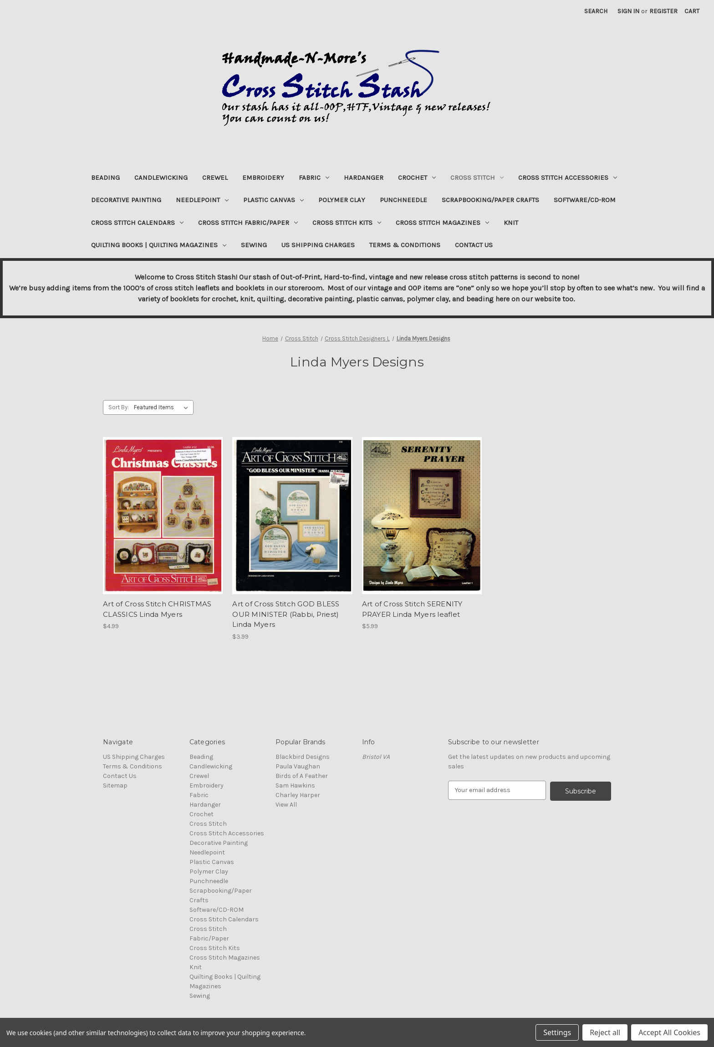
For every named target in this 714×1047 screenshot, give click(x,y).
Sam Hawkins (295, 785)
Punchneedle (403, 200)
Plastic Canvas (273, 200)
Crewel (215, 177)
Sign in (628, 11)
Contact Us (474, 245)
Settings (557, 1032)
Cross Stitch (477, 177)
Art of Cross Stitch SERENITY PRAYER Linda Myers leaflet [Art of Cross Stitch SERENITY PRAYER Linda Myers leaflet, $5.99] (412, 609)
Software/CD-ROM (585, 200)
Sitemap (115, 785)
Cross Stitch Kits (346, 223)
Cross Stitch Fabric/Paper (248, 223)
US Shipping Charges (318, 245)
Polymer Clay (341, 200)
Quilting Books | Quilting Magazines (158, 245)
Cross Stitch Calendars (137, 223)
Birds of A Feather (301, 776)
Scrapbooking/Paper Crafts (490, 200)
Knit (511, 223)
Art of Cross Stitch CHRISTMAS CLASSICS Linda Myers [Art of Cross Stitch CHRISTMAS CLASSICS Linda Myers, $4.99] (157, 609)
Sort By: (118, 407)
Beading (105, 177)
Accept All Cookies (669, 1032)
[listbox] (163, 407)
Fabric (314, 177)
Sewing (254, 245)
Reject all (605, 1032)
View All (286, 804)
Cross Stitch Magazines (442, 223)
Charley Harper (297, 795)
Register (663, 11)
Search (595, 11)
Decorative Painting (126, 200)
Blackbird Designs (302, 757)
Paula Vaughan (297, 766)
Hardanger (363, 177)
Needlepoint (202, 200)
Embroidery (263, 177)
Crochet (417, 177)
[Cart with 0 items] (691, 11)
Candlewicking (161, 177)
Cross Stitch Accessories (567, 177)
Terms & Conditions (404, 245)
